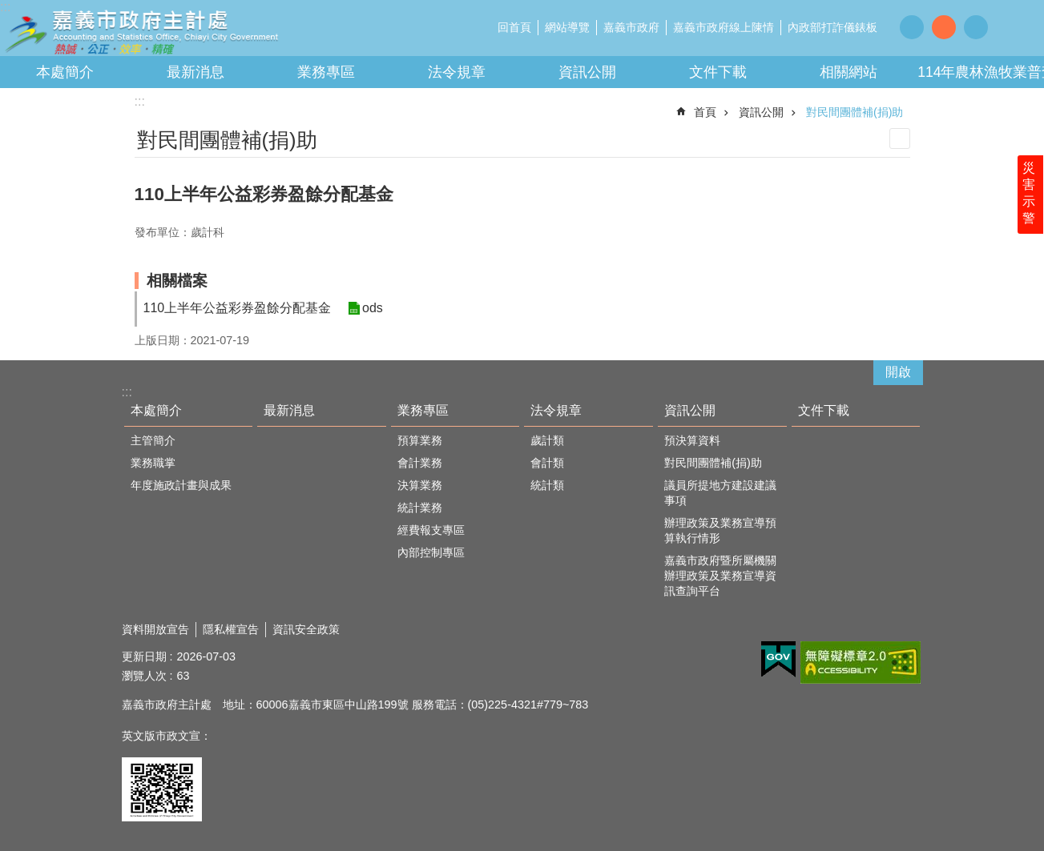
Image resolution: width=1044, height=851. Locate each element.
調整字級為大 (976, 27)
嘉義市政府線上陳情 (723, 27)
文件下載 (718, 72)
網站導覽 (567, 27)
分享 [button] (1012, 26)
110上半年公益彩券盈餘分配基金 (237, 308)
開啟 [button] (898, 372)
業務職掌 (153, 462)
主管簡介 (153, 440)
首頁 (705, 112)
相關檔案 (177, 280)
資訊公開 (587, 72)
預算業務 (419, 440)
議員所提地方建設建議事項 (720, 493)
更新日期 (144, 656)
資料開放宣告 (155, 629)
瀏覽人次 (144, 675)
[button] (778, 659)
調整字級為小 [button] (912, 27)
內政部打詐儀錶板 (832, 27)
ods (371, 308)
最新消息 (195, 72)
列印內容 (899, 138)
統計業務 (419, 507)
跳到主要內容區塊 (8, 8)
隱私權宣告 (231, 629)
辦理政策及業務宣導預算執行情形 (720, 530)
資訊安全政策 (306, 629)
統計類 (547, 485)
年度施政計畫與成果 (181, 485)
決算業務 (419, 485)
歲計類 (547, 440)
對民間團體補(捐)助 (855, 112)
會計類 (547, 462)
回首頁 (514, 27)
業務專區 (326, 72)
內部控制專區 (431, 552)
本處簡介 (65, 72)
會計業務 (419, 462)
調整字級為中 (944, 27)
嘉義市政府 (631, 27)
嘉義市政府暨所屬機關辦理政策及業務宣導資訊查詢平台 (720, 575)
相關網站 (848, 72)
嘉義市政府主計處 (140, 32)
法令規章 (457, 72)
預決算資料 (692, 440)
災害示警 (1029, 198)
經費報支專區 (431, 530)
